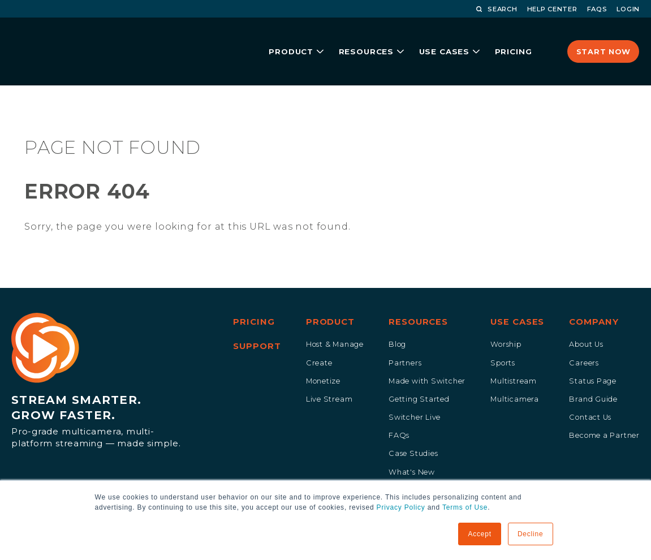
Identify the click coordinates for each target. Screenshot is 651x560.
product (281, 37)
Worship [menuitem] (505, 320)
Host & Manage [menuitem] (335, 320)
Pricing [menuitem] (253, 297)
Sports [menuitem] (502, 338)
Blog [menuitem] (397, 320)
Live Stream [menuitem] (329, 375)
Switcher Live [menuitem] (415, 393)
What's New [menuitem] (412, 447)
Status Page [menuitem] (592, 356)
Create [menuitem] (319, 338)
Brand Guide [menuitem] (593, 375)
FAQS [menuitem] (597, 9)
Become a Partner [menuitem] (604, 411)
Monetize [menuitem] (323, 356)
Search (496, 9)
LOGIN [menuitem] (628, 9)
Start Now (603, 37)
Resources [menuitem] (418, 297)
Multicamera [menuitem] (514, 375)
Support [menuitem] (257, 322)
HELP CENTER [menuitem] (552, 9)
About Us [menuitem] (586, 320)
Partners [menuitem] (405, 338)
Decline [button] (531, 534)
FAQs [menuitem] (399, 411)
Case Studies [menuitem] (413, 429)
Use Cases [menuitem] (517, 297)
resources (359, 37)
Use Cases (440, 37)
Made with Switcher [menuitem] (427, 356)
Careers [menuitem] (584, 338)
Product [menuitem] (330, 297)
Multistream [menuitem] (513, 356)
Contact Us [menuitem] (590, 393)
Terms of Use (465, 507)
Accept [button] (480, 534)
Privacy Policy (401, 507)
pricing (510, 37)
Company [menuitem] (593, 297)
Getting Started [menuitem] (419, 375)
